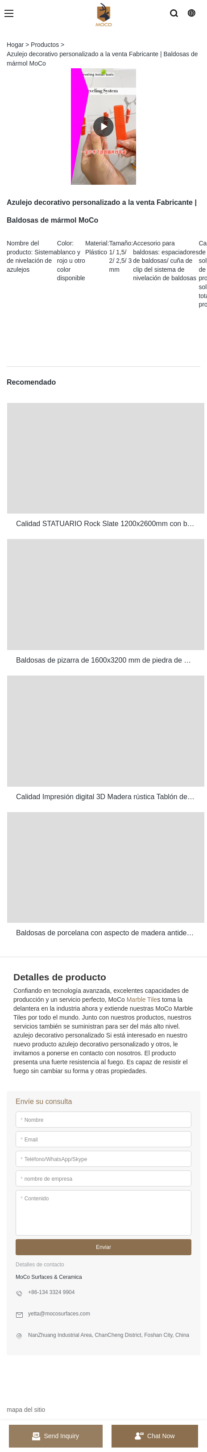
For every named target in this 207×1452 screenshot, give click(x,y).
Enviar (103, 1247)
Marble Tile (142, 999)
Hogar (15, 44)
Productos (45, 44)
